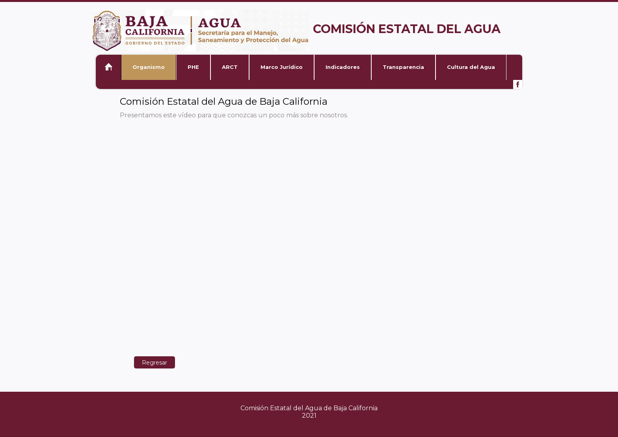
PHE (193, 67)
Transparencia (403, 67)
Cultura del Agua (471, 67)
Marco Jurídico (282, 67)
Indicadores (343, 67)
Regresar (154, 362)
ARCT (230, 67)
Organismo (148, 67)
